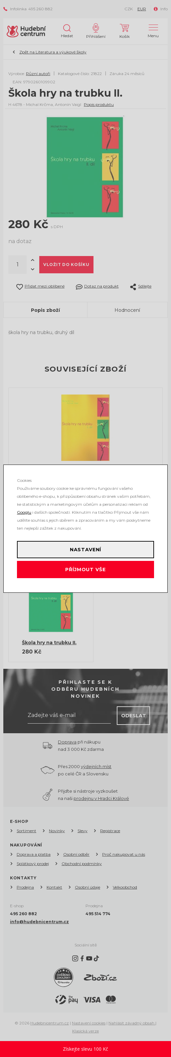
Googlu (24, 512)
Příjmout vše (85, 570)
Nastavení (85, 550)
